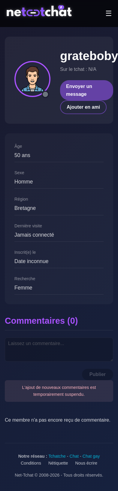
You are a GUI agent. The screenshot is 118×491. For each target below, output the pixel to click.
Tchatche (57, 456)
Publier (97, 374)
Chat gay (91, 456)
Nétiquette (58, 463)
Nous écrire (86, 463)
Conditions (31, 463)
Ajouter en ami (83, 107)
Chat (74, 456)
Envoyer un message (79, 90)
